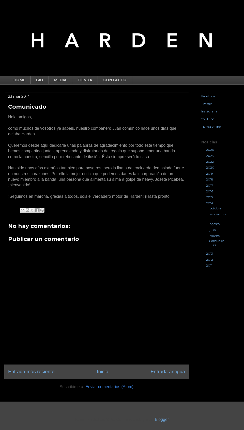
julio (213, 230)
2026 (210, 150)
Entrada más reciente (31, 371)
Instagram (209, 111)
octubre (216, 208)
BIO (39, 80)
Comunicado (216, 242)
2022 (210, 161)
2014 (210, 203)
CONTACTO (115, 80)
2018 (210, 179)
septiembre (218, 214)
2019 (210, 173)
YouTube (207, 119)
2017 (210, 185)
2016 (210, 191)
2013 (210, 253)
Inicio (102, 371)
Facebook (208, 96)
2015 (210, 197)
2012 (210, 259)
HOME (19, 80)
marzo (215, 236)
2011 (209, 265)
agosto (215, 224)
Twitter (206, 104)
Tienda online (211, 126)
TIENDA (85, 80)
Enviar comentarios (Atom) (109, 387)
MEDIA (60, 80)
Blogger (162, 419)
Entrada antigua (168, 371)
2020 (210, 167)
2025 (210, 156)
